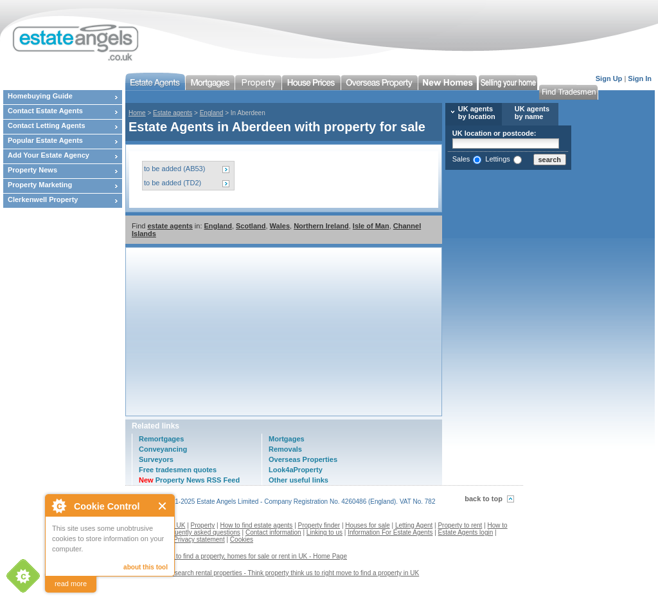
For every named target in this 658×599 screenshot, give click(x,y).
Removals (285, 449)
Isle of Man (371, 226)
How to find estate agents (256, 525)
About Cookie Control (58, 506)
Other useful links (298, 480)
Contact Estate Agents (45, 111)
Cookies (241, 539)
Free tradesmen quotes (178, 470)
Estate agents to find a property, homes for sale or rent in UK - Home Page (241, 556)
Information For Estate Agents (390, 532)
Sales (461, 159)
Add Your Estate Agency (48, 155)
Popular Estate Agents (45, 140)
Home (137, 112)
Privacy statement (198, 539)
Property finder (319, 525)
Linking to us (324, 532)
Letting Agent (413, 525)
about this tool (145, 567)
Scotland (250, 226)
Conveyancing (163, 449)
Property (203, 525)
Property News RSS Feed (189, 480)
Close (163, 506)
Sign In (640, 78)
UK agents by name (532, 112)
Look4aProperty (296, 470)
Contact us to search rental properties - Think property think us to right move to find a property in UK (277, 572)
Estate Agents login (466, 532)
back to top (483, 498)
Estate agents (172, 112)
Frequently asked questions (201, 532)
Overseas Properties (303, 459)
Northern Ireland (321, 226)
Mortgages (287, 439)
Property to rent (460, 525)
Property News (32, 170)
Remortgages (161, 439)
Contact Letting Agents (46, 125)
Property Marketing (40, 185)
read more (71, 583)
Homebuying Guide (40, 96)
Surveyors (156, 459)
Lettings (497, 159)
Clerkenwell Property (43, 199)
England (212, 112)
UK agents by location (476, 112)
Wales (280, 226)
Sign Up (609, 78)
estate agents (169, 226)
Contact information (273, 532)
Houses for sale (367, 525)
